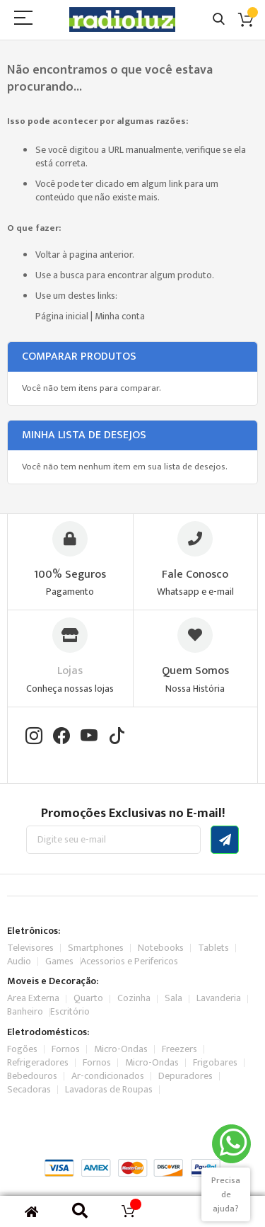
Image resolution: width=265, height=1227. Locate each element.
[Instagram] (33, 737)
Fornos (66, 1049)
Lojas (70, 670)
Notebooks (161, 948)
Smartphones (96, 948)
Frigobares (215, 1062)
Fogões (22, 1049)
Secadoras (29, 1089)
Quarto (88, 998)
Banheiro (25, 1011)
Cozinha (134, 998)
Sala (173, 998)
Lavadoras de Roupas (109, 1089)
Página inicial (61, 316)
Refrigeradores (38, 1062)
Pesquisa (218, 19)
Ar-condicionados (107, 1076)
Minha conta (120, 316)
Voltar (47, 254)
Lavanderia (218, 998)
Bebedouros (32, 1076)
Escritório (70, 1011)
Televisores (30, 948)
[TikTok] (116, 737)
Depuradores (185, 1076)
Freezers (179, 1049)
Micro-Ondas (121, 1049)
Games (59, 961)
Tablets (213, 948)
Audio (19, 961)
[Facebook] (61, 737)
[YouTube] (89, 737)
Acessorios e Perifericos (129, 961)
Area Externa (33, 998)
